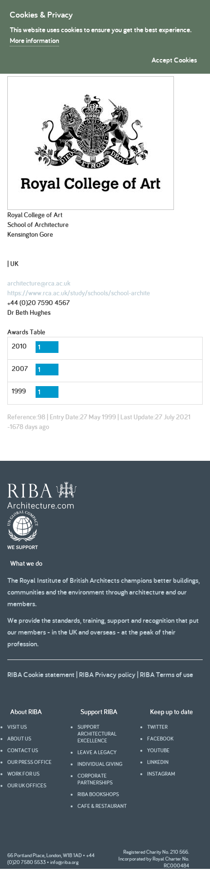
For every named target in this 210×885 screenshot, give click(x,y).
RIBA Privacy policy (107, 674)
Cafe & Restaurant (102, 806)
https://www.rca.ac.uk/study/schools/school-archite (78, 292)
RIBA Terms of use (166, 674)
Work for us (23, 773)
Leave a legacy (96, 752)
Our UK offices (26, 785)
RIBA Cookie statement (41, 674)
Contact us (22, 750)
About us (19, 738)
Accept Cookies (174, 59)
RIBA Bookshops (98, 794)
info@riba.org (64, 862)
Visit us (17, 726)
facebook (160, 738)
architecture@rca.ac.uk (38, 283)
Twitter (157, 726)
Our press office (29, 762)
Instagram (161, 773)
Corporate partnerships (95, 779)
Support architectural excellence (96, 733)
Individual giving (99, 764)
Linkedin (158, 762)
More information (34, 40)
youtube (158, 750)
